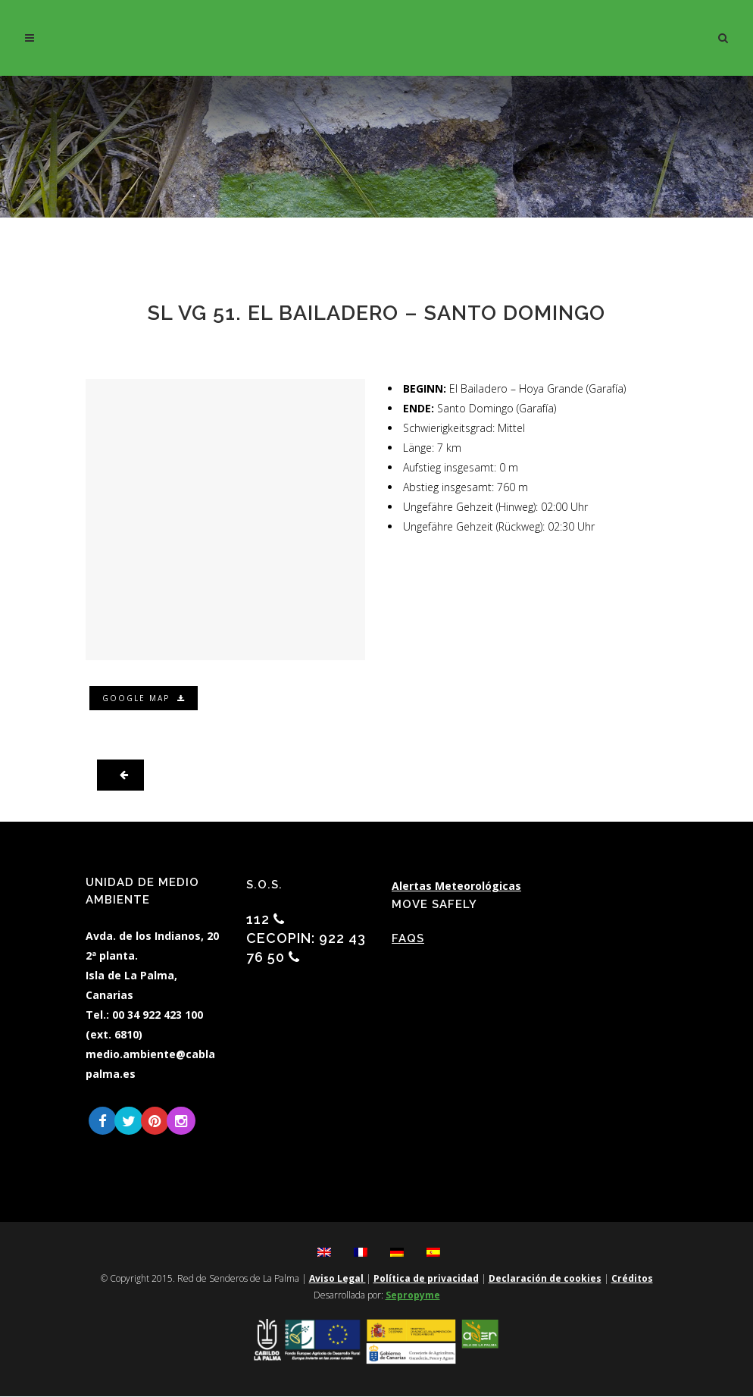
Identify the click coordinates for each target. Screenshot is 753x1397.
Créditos (632, 1279)
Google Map (144, 698)
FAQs (408, 938)
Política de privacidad (426, 1279)
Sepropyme (413, 1295)
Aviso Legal (337, 1279)
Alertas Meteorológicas (456, 886)
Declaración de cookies (545, 1279)
